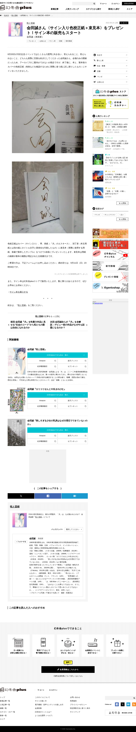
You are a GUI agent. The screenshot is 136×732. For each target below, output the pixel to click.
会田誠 (32, 538)
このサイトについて (42, 697)
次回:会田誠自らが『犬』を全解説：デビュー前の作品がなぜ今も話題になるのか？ (67, 325)
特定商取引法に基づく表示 (80, 708)
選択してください (72, 529)
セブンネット (73, 366)
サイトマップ (75, 712)
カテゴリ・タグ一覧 (7, 712)
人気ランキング (72, 9)
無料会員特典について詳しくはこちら (68, 676)
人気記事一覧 (5, 705)
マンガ (99, 77)
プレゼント (32, 41)
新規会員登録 (129, 3)
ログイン (116, 4)
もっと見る (122, 203)
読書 (98, 71)
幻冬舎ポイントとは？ (43, 712)
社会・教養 (101, 66)
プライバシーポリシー (78, 705)
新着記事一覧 (5, 701)
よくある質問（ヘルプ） (44, 715)
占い (122, 215)
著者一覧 (3, 715)
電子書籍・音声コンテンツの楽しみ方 (49, 705)
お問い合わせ (75, 697)
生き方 (6, 15)
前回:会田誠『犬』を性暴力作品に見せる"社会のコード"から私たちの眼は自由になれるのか (28, 325)
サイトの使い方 (41, 701)
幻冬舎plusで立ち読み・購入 (57, 355)
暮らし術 (100, 60)
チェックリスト (110, 215)
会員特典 (38, 708)
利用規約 (73, 701)
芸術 (60, 41)
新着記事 (54, 9)
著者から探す (114, 9)
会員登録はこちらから (67, 669)
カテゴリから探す (93, 9)
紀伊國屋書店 (42, 366)
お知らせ (43, 41)
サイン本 (52, 41)
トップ (2, 697)
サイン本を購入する (19, 292)
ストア (129, 9)
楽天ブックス (73, 361)
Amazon (42, 361)
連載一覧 (3, 708)
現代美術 (69, 41)
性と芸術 (14, 15)
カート (103, 4)
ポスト (124, 23)
